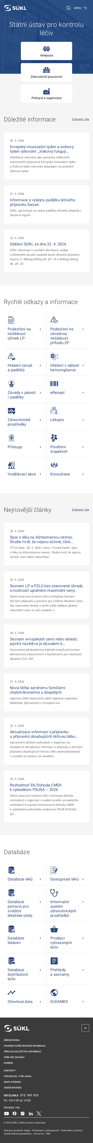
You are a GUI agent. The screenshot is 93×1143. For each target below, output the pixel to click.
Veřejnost (46, 51)
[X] (39, 1113)
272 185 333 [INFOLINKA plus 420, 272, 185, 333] (29, 1095)
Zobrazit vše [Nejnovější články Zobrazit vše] (80, 509)
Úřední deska (12, 1040)
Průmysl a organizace (47, 93)
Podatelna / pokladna (17, 1076)
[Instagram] (22, 1113)
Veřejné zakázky (14, 1057)
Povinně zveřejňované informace (25, 1046)
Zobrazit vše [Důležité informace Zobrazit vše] (80, 119)
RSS (48, 1133)
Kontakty (10, 1070)
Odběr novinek (13, 1087)
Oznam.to (39, 1133)
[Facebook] (14, 1113)
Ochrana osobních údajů (17, 1130)
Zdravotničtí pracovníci (46, 72)
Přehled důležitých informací (22, 1051)
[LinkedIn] (30, 1113)
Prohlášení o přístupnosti (46, 1130)
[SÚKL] (15, 8)
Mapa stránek (12, 1082)
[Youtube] (6, 1113)
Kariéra (8, 1063)
